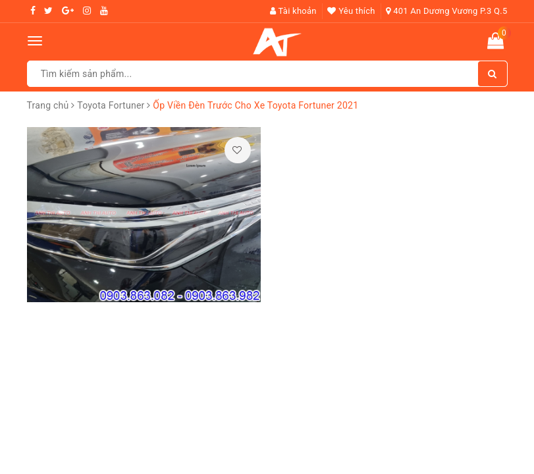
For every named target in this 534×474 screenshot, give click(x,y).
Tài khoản (293, 11)
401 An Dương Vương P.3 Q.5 (446, 11)
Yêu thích (351, 11)
